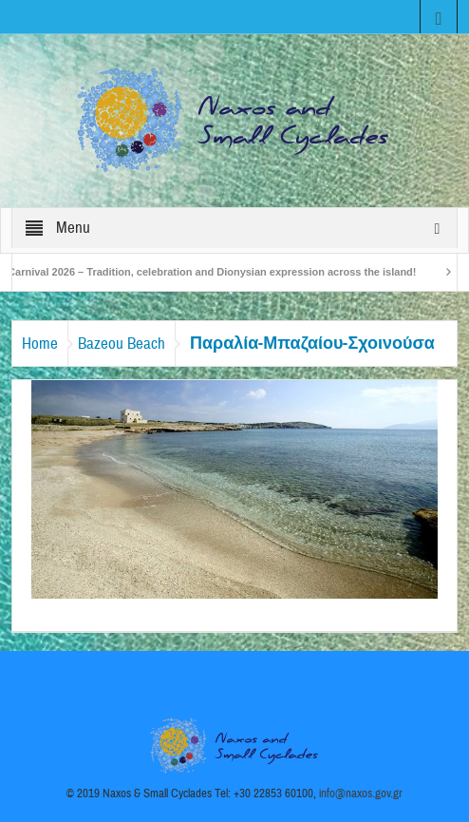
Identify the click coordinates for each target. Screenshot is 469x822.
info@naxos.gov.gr (361, 793)
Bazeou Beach (121, 344)
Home (40, 344)
